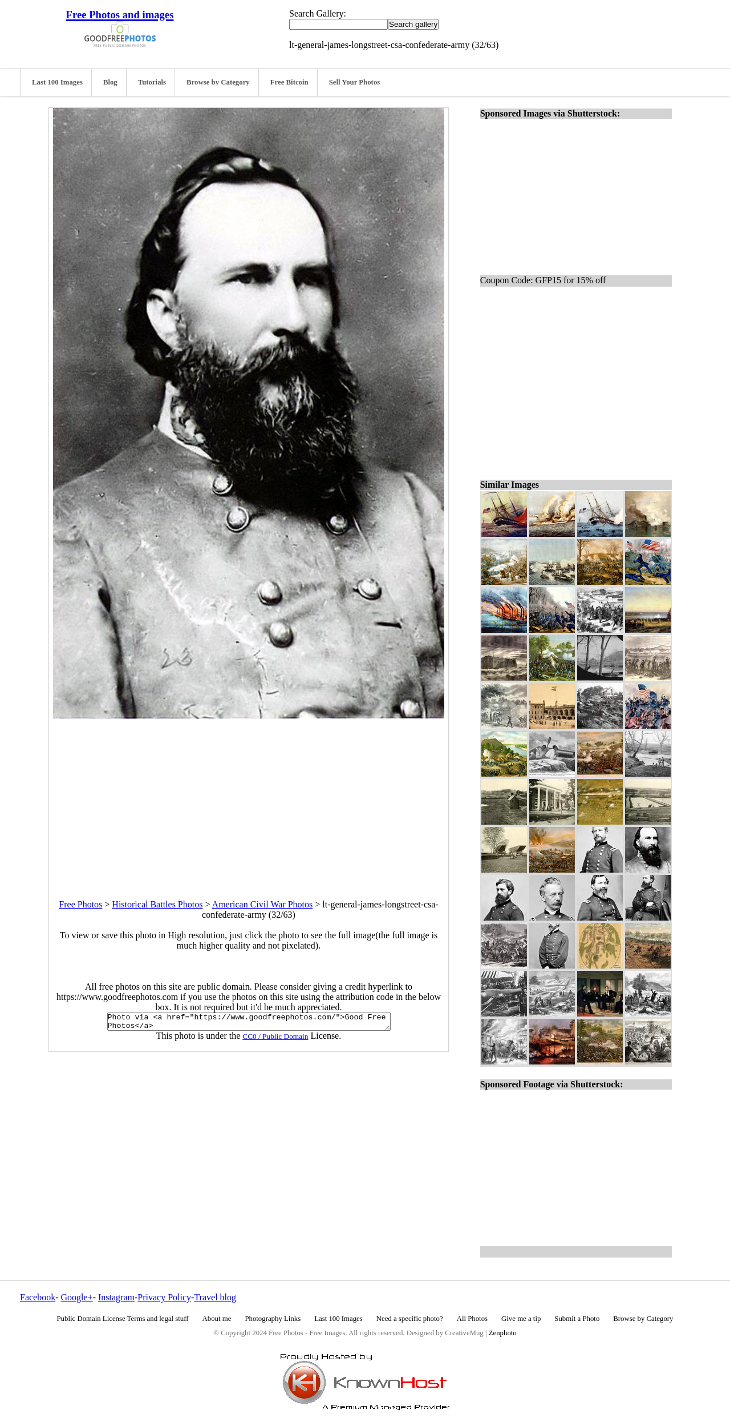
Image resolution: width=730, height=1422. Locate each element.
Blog (110, 82)
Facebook (37, 1297)
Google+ (77, 1297)
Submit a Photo (576, 1319)
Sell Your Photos (354, 82)
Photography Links (273, 1319)
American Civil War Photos (262, 904)
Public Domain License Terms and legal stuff (123, 1319)
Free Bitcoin (289, 82)
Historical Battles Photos (157, 904)
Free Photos (80, 904)
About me (217, 1319)
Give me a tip (521, 1319)
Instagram (116, 1297)
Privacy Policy (164, 1297)
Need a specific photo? (409, 1319)
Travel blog (215, 1297)
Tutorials (152, 82)
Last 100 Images (57, 82)
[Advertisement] (248, 799)
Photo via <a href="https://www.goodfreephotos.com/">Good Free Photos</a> (249, 1023)
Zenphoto (503, 1333)
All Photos (472, 1319)
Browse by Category (218, 82)
